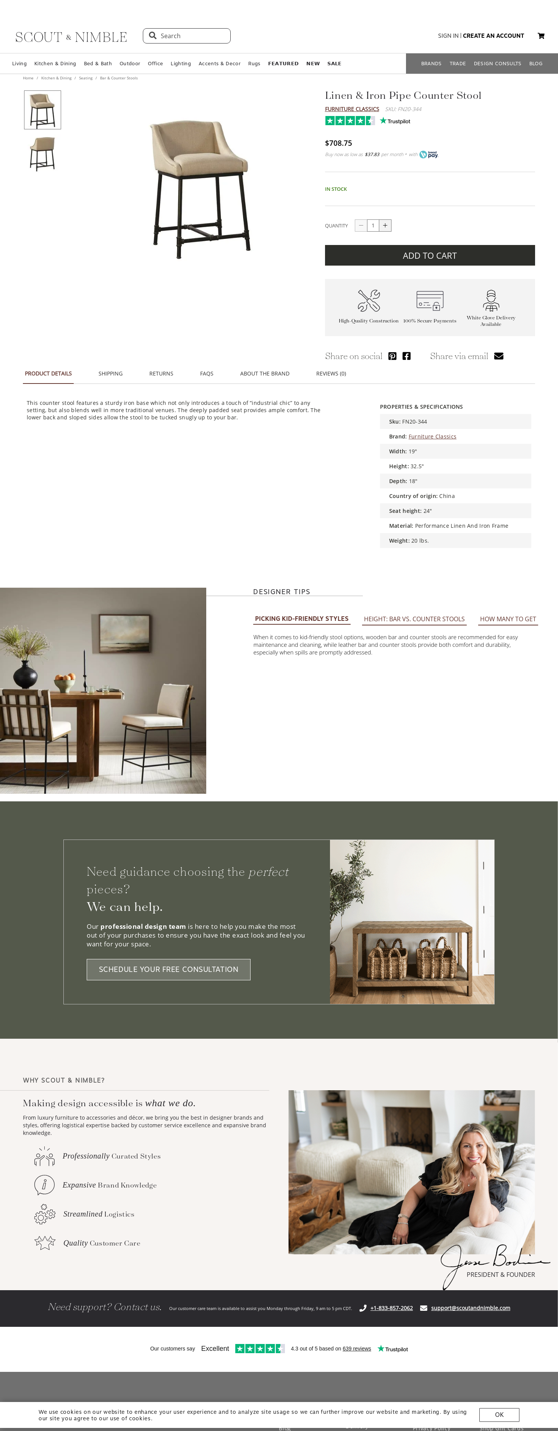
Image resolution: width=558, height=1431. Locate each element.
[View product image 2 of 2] (42, 153)
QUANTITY (336, 225)
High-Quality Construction (369, 320)
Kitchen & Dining (55, 63)
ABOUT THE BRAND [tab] (265, 373)
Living (19, 63)
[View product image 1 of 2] (42, 110)
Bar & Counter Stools (118, 78)
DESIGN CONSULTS (498, 63)
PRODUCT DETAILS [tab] (48, 373)
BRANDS (431, 63)
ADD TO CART (430, 255)
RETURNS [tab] (161, 373)
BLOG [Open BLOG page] (536, 63)
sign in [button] (448, 35)
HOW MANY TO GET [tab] (508, 619)
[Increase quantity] (385, 225)
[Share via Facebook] (407, 356)
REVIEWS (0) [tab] (331, 373)
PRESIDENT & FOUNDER (501, 1274)
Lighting (181, 63)
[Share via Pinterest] (392, 356)
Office (155, 63)
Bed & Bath (98, 63)
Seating (86, 78)
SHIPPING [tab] (111, 373)
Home (29, 78)
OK (499, 1414)
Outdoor (130, 63)
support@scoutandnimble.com (470, 1308)
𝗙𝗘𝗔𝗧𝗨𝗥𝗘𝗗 (283, 63)
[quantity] (373, 225)
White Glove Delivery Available (491, 320)
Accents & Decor (220, 63)
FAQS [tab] (206, 373)
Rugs (254, 63)
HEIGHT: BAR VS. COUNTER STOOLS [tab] (414, 619)
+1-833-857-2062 (391, 1308)
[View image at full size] (200, 183)
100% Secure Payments (429, 320)
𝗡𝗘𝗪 (313, 63)
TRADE (458, 63)
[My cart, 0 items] (541, 36)
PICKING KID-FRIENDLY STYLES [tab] (302, 618)
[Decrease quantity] (361, 225)
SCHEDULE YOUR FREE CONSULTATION (169, 969)
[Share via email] (498, 356)
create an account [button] (493, 35)
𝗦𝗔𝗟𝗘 (334, 63)
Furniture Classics (352, 109)
